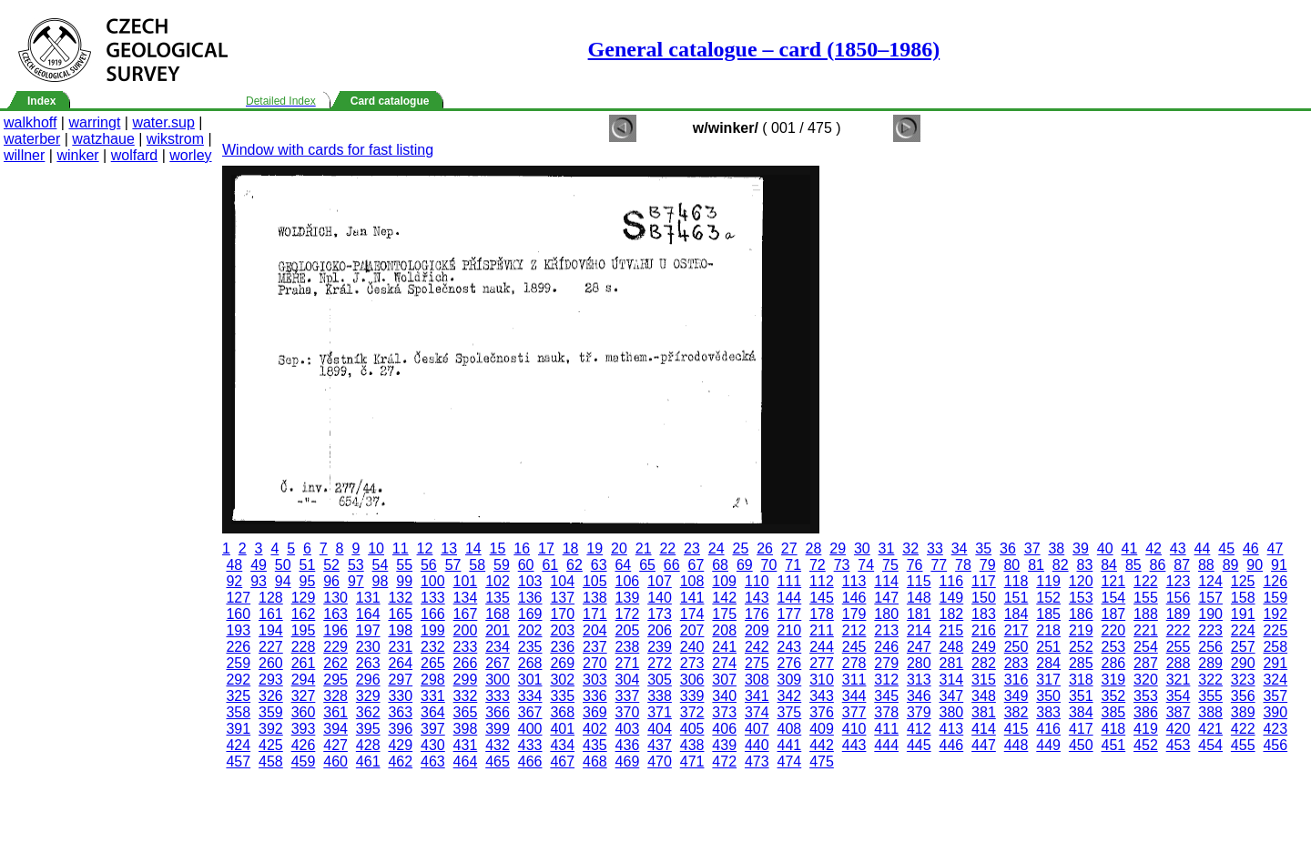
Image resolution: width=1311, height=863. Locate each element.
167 (465, 614)
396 (400, 728)
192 (1275, 614)
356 (1243, 696)
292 (238, 679)
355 (1210, 696)
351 (1081, 696)
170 (562, 614)
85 (1133, 565)
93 (258, 581)
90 (1254, 565)
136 (530, 597)
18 (571, 548)
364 (433, 712)
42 (1153, 548)
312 (886, 679)
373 (724, 712)
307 (724, 679)
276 (789, 663)
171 (595, 614)
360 (303, 712)
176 (757, 614)
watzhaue (103, 139)
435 (595, 745)
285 (1081, 663)
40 (1105, 548)
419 (1145, 728)
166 (433, 614)
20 (619, 548)
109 (724, 581)
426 (303, 745)
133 (433, 597)
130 (335, 597)
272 (659, 663)
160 (238, 614)
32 (910, 548)
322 (1210, 679)
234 (497, 647)
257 (1243, 647)
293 (271, 679)
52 (331, 565)
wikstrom (175, 139)
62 (574, 565)
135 (497, 597)
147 (886, 597)
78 (963, 565)
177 (789, 614)
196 (335, 630)
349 (1016, 696)
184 (1016, 614)
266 (465, 663)
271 (627, 663)
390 (1275, 712)
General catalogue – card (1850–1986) (764, 49)
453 (1178, 745)
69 (745, 565)
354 (1178, 696)
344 (854, 696)
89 (1231, 565)
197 (368, 630)
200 (465, 630)
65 (647, 565)
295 (335, 679)
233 (465, 647)
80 (1011, 565)
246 (886, 647)
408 (789, 728)
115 (919, 581)
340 (724, 696)
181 (919, 614)
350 (1048, 696)
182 (952, 614)
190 (1210, 614)
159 (1275, 597)
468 (595, 761)
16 (521, 548)
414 (983, 728)
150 (983, 597)
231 (400, 647)
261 (303, 663)
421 (1210, 728)
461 (368, 761)
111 (789, 581)
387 (1178, 712)
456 (1275, 745)
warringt (94, 122)
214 (919, 630)
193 (238, 630)
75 (890, 565)
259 (238, 663)
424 (238, 745)
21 (643, 548)
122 (1145, 581)
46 (1251, 548)
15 (498, 548)
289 (1210, 663)
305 (659, 679)
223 (1210, 630)
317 (1048, 679)
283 (1016, 663)
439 (724, 745)
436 (627, 745)
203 (562, 630)
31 (887, 548)
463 (433, 761)
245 (854, 647)
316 (1016, 679)
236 (562, 647)
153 (1081, 597)
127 (238, 597)
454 (1210, 745)
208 (724, 630)
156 (1178, 597)
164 (368, 614)
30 (862, 548)
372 (692, 712)
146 (854, 597)
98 (380, 581)
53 (356, 565)
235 (530, 647)
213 (886, 630)
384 (1081, 712)
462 (400, 761)
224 (1243, 630)
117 (983, 581)
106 (627, 581)
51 (308, 565)
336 (595, 696)
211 (821, 630)
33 (935, 548)
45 (1226, 548)
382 (1016, 712)
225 (1275, 630)
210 (789, 630)
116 (951, 581)
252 (1081, 647)
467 (562, 761)
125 (1243, 581)
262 (335, 663)
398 (465, 728)
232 (433, 647)
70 (769, 565)
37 (1032, 548)
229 (335, 647)
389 (1243, 712)
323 (1243, 679)
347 (952, 696)
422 (1243, 728)
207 (692, 630)
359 (271, 712)
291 (1275, 663)
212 (854, 630)
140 (659, 597)
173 (659, 614)
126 (1275, 581)
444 (886, 745)
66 (672, 565)
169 (530, 614)
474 (789, 761)
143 (757, 597)
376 (821, 712)
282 (983, 663)
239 (659, 647)
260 (271, 663)
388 (1210, 712)
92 (234, 581)
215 (952, 630)
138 (595, 597)
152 (1048, 597)
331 (433, 696)
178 (821, 614)
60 (526, 565)
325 (238, 696)
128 (271, 597)
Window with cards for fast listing (327, 149)
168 (497, 614)
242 (757, 647)
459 (303, 761)
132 (400, 597)
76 (915, 565)
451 (1113, 745)
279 (886, 663)
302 (562, 679)
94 (283, 581)
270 (595, 663)
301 (530, 679)
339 (692, 696)
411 (886, 728)
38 (1056, 548)
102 (497, 581)
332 (465, 696)
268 (530, 663)
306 (692, 679)
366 (497, 712)
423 (1275, 728)
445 (919, 745)
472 (724, 761)
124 (1210, 581)
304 (627, 679)
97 (356, 581)
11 (400, 548)
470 (659, 761)
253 (1113, 647)
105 (595, 581)
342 (789, 696)
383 (1048, 712)
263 (368, 663)
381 (983, 712)
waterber (32, 139)
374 (757, 712)
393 (303, 728)
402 (595, 728)
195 (303, 630)
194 (271, 630)
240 (692, 647)
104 (562, 581)
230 (368, 647)
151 (1016, 597)
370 (627, 712)
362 (368, 712)
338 (659, 696)
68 (720, 565)
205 (627, 630)
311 (854, 679)
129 (303, 597)
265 (433, 663)
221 (1145, 630)
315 (983, 679)
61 (550, 565)
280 (919, 663)
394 (335, 728)
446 (952, 745)
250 (1016, 647)
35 (983, 548)
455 (1243, 745)
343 (821, 696)
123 (1178, 581)
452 (1145, 745)
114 (886, 581)
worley (190, 155)
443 (854, 745)
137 (562, 597)
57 (453, 565)
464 (465, 761)
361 (335, 712)
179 (854, 614)
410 (854, 728)
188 (1145, 614)
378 (886, 712)
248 (952, 647)
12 (425, 548)
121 (1113, 581)
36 (1008, 548)
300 (497, 679)
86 (1158, 565)
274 (724, 663)
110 (757, 581)
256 (1210, 647)
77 (938, 565)
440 (757, 745)
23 (692, 548)
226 (238, 647)
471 (692, 761)
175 (724, 614)
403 (627, 728)
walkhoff (30, 122)
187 (1113, 614)
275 (757, 663)
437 (659, 745)
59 (501, 565)
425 (271, 745)
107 (659, 581)
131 (368, 597)
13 (449, 548)
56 (429, 565)
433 (530, 745)
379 (919, 712)
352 (1113, 696)
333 (497, 696)
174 (692, 614)
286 (1113, 663)
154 (1113, 597)
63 (599, 565)
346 (919, 696)
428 (368, 745)
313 (919, 679)
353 (1145, 696)
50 (283, 565)
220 (1113, 630)
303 (595, 679)
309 (789, 679)
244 (821, 647)
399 (497, 728)
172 (627, 614)
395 (368, 728)
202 (530, 630)
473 (757, 761)
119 (1048, 581)
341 (757, 696)
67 (696, 565)
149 (952, 597)
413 (952, 728)
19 (594, 548)
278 (854, 663)
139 (627, 597)
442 (821, 745)
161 (271, 614)
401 (562, 728)
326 (271, 696)
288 (1178, 663)
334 (530, 696)
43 (1178, 548)
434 (562, 745)
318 (1081, 679)
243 (789, 647)
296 (368, 679)
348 (983, 696)
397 (433, 728)
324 (1275, 679)
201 (497, 630)
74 (866, 565)
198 (400, 630)
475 (821, 761)
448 (1016, 745)
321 (1178, 679)
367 (530, 712)
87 (1182, 565)
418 (1113, 728)
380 (952, 712)
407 (757, 728)
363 (400, 712)
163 (335, 614)
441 (789, 745)
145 (821, 597)
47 (1275, 548)
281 (952, 663)
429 (400, 745)
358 (238, 712)
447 (983, 745)
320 (1145, 679)
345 (886, 696)
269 (562, 663)
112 (821, 581)
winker (77, 155)
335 (562, 696)
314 (952, 679)
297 (400, 679)
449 (1048, 745)
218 (1048, 630)
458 (271, 761)
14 (473, 548)
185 (1048, 614)
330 (400, 696)
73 (842, 565)
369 (595, 712)
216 (983, 630)
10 (376, 548)
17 (546, 548)
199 (433, 630)
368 (562, 712)
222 (1178, 630)
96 (331, 581)
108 (692, 581)
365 (465, 712)
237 (595, 647)
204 (595, 630)
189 (1178, 614)
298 (433, 679)
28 (814, 548)
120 (1081, 581)
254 (1145, 647)
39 (1080, 548)
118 (1016, 581)
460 (335, 761)
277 (821, 663)
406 (724, 728)
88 (1206, 565)
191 (1243, 614)
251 (1048, 647)
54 (380, 565)
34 (959, 548)
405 (692, 728)
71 (793, 565)
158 (1243, 597)
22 (667, 548)
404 (659, 728)
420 (1178, 728)
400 (530, 728)
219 (1081, 630)
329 (368, 696)
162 (303, 614)
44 (1202, 548)
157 (1210, 597)
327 (303, 696)
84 (1109, 565)
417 (1081, 728)
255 (1178, 647)
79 (988, 565)
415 (1016, 728)
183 (983, 614)
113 (854, 581)
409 (821, 728)
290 (1243, 663)
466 (530, 761)
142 (724, 597)
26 (765, 548)
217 (1016, 630)
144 (789, 597)
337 (627, 696)
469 (627, 761)
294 (303, 679)
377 (854, 712)
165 (400, 614)
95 (308, 581)
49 (258, 565)
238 (627, 647)
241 (724, 647)
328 (335, 696)
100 (433, 581)
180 (886, 614)
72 (817, 565)
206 (659, 630)
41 (1129, 548)
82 (1060, 565)
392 (271, 728)
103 (530, 581)
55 (404, 565)
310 (821, 679)
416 (1048, 728)
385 (1113, 712)
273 (692, 663)
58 (477, 565)
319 (1113, 679)
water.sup (163, 122)
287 (1145, 663)
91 (1279, 565)
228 (303, 647)
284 (1048, 663)
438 (692, 745)
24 (716, 548)
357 (1275, 696)
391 (238, 728)
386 (1145, 712)
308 (757, 679)
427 (335, 745)
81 (1036, 565)
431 (465, 745)
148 (919, 597)
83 (1085, 565)
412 (919, 728)
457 (238, 761)
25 (740, 548)
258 (1275, 647)
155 (1145, 597)
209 (757, 630)
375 (789, 712)
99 (404, 581)
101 (465, 581)
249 (983, 647)
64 (623, 565)
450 (1081, 745)
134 (465, 597)
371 (659, 712)
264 (400, 663)
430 (433, 745)
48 (234, 565)
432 (497, 745)
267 (497, 663)
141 (692, 597)
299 (465, 679)
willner (24, 155)
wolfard (134, 155)
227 (271, 647)
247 (919, 647)
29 (837, 548)
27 (789, 548)
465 (497, 761)
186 (1081, 614)
